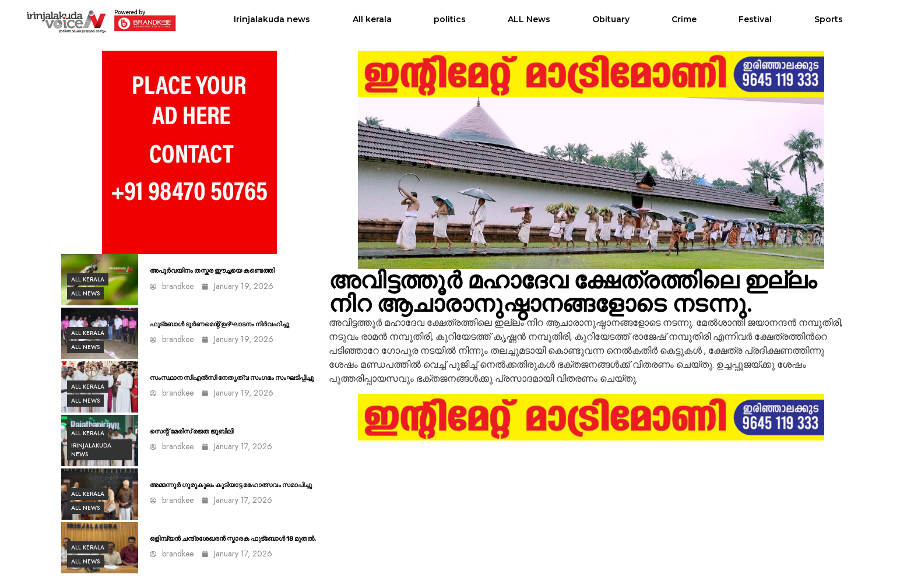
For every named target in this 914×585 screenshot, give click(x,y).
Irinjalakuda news (272, 19)
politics (450, 19)
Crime (684, 19)
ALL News (529, 19)
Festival (755, 19)
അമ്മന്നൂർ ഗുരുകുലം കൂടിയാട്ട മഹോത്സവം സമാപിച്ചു (231, 485)
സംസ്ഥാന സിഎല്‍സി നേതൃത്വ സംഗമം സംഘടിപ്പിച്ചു (232, 378)
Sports (828, 19)
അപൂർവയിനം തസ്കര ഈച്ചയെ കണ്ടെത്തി (212, 270)
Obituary (611, 19)
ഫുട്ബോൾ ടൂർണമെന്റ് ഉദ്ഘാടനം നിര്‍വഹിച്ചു (219, 324)
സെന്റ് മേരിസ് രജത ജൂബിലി (191, 431)
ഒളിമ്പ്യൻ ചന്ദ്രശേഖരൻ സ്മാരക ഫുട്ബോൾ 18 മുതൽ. (233, 538)
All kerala (372, 19)
